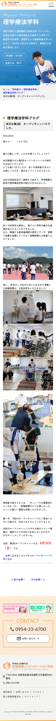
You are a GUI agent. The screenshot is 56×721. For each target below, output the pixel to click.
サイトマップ (31, 696)
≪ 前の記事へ (18, 579)
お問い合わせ (22, 691)
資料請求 (7, 691)
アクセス (37, 691)
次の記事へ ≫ (38, 579)
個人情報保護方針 (12, 696)
